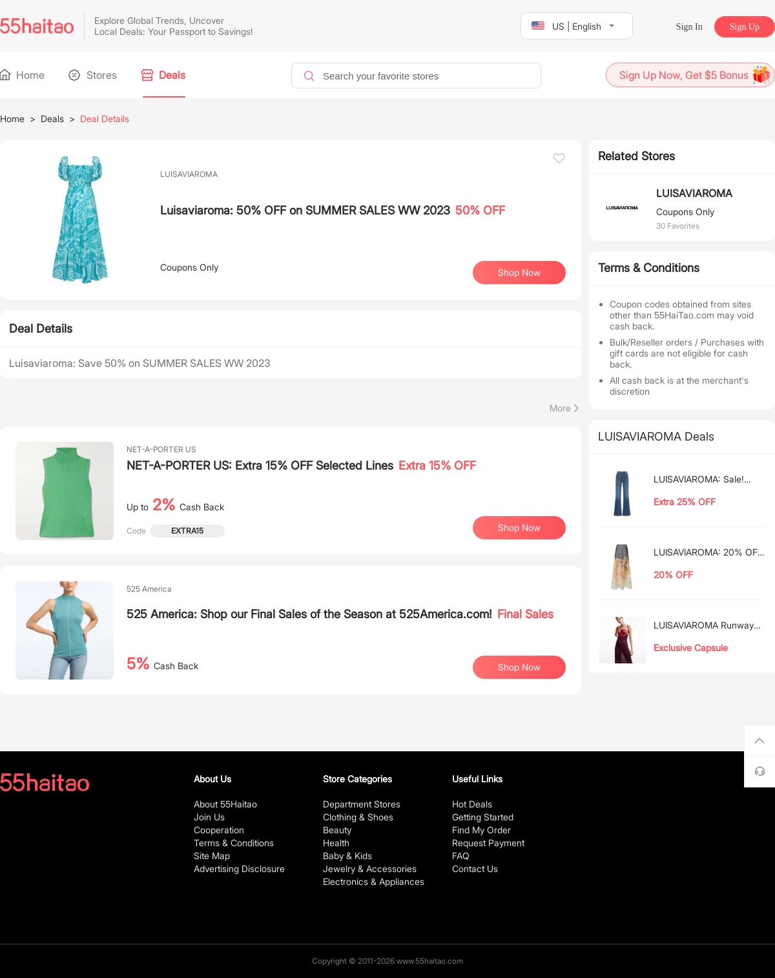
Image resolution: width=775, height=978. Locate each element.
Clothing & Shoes (358, 816)
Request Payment (488, 842)
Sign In (689, 27)
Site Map (212, 855)
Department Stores (361, 803)
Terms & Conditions (234, 842)
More (560, 407)
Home (22, 74)
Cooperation (219, 829)
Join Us (209, 816)
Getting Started (482, 816)
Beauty (337, 829)
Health (336, 842)
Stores (93, 74)
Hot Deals (472, 803)
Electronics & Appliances (373, 881)
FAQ (461, 855)
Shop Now (519, 272)
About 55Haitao (225, 803)
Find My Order (481, 829)
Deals (164, 74)
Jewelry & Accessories (370, 868)
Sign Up (745, 27)
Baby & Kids (347, 855)
